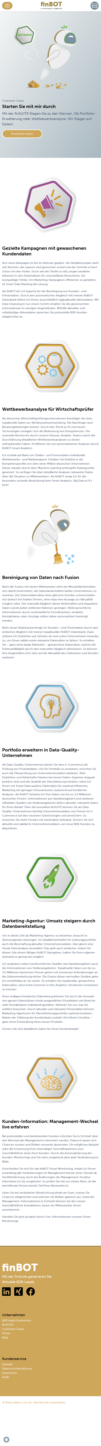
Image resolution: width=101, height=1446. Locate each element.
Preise (6, 1333)
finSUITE (7, 1324)
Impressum (9, 1372)
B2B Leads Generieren (16, 1320)
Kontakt (7, 1364)
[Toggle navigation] (7, 5)
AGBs (5, 1377)
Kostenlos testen (22, 133)
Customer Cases (13, 1329)
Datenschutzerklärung (16, 1368)
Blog (5, 1337)
